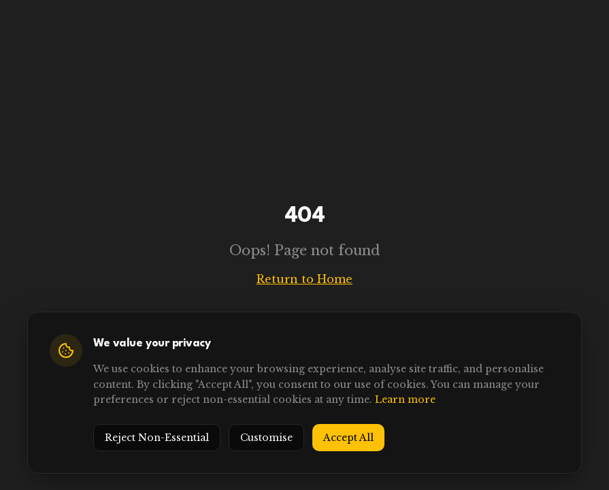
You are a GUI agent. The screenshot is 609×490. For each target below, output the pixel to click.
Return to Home (304, 279)
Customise (266, 437)
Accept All (348, 437)
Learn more (405, 399)
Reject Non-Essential (157, 437)
